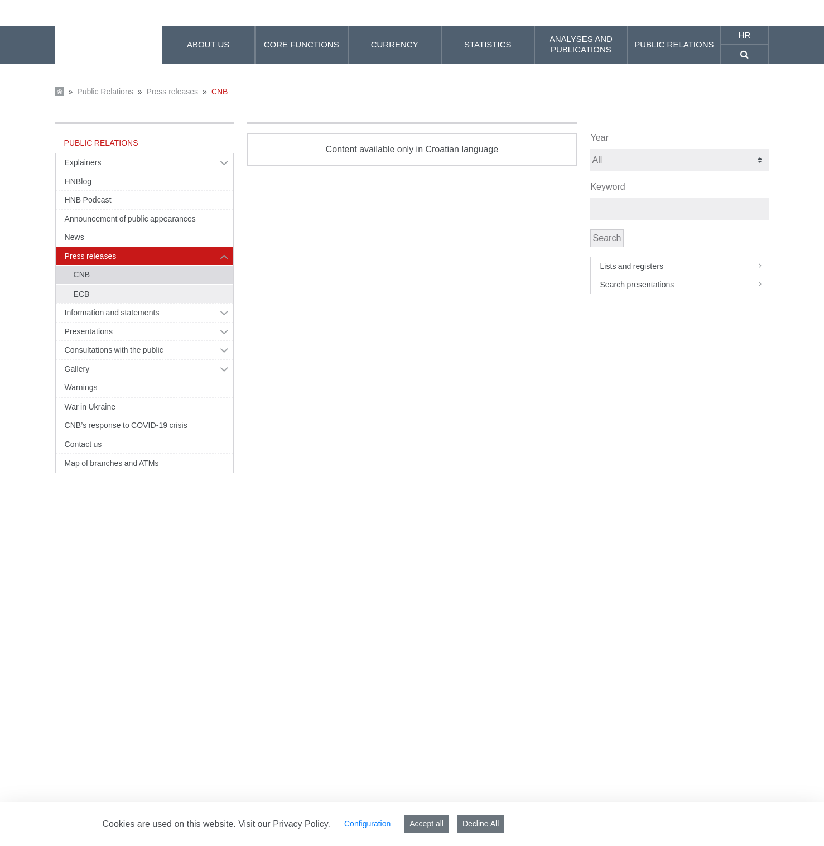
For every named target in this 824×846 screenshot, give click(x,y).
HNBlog (78, 181)
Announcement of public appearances (130, 218)
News (74, 237)
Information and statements (112, 312)
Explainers (83, 162)
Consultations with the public (114, 349)
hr (745, 35)
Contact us (83, 444)
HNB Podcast (88, 199)
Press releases (172, 91)
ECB (82, 294)
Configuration (367, 823)
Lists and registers (684, 266)
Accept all (426, 823)
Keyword (607, 186)
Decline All (480, 823)
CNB (219, 91)
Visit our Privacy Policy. (284, 824)
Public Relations (105, 91)
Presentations (89, 331)
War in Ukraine (90, 406)
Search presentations (684, 284)
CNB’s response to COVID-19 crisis (126, 425)
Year (599, 137)
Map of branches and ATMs (112, 463)
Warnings (81, 387)
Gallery (77, 368)
